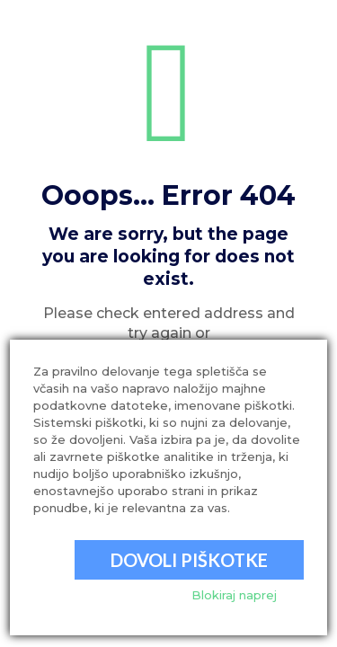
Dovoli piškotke (189, 560)
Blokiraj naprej (234, 595)
